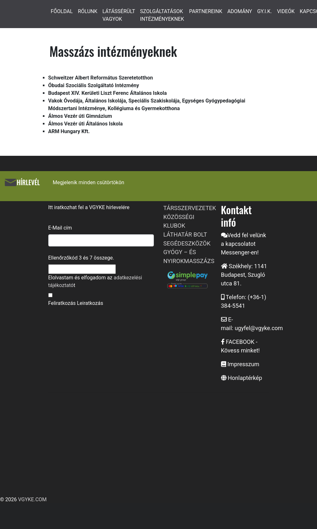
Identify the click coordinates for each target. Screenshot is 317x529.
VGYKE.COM (32, 499)
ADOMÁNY (239, 11)
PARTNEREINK (205, 11)
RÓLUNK (87, 11)
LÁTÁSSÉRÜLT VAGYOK (118, 15)
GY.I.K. (264, 11)
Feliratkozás (62, 303)
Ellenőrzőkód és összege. (81, 258)
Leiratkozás (90, 303)
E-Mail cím (60, 228)
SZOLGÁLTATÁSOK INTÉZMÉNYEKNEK (162, 15)
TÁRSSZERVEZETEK (189, 208)
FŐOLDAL (62, 11)
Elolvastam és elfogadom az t (95, 281)
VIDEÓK (286, 11)
